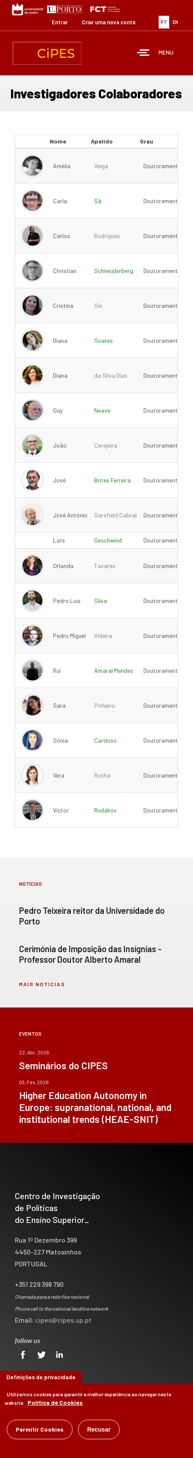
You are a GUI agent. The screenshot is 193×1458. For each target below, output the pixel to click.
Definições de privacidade (41, 1377)
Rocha (102, 775)
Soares (103, 340)
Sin (98, 305)
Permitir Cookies (40, 1430)
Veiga (101, 165)
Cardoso (105, 740)
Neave (102, 410)
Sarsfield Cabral (115, 515)
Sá (97, 200)
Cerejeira (105, 445)
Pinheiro (104, 705)
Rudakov (105, 810)
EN (175, 22)
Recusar (98, 1430)
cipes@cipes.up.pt (63, 1320)
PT (164, 22)
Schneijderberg (113, 270)
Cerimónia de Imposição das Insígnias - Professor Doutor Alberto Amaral (90, 954)
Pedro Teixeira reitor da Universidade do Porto (92, 915)
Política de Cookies (55, 1403)
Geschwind (108, 540)
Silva (100, 600)
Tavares (104, 565)
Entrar (60, 22)
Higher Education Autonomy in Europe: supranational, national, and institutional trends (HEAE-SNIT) (95, 1107)
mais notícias (42, 984)
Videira (103, 635)
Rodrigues (107, 235)
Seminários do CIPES (63, 1065)
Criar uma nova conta (108, 22)
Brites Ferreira (112, 480)
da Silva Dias (110, 375)
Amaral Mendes (113, 670)
